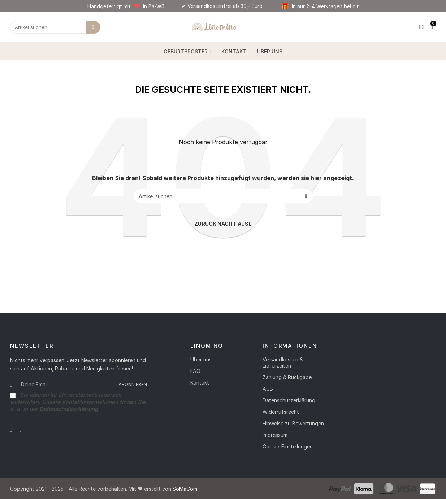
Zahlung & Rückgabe (287, 377)
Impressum (275, 435)
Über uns (201, 359)
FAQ (195, 371)
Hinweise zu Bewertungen (293, 423)
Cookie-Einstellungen (288, 446)
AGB (268, 389)
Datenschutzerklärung (289, 400)
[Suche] (223, 196)
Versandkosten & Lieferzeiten (283, 362)
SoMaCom (185, 489)
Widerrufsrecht (281, 412)
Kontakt (199, 382)
